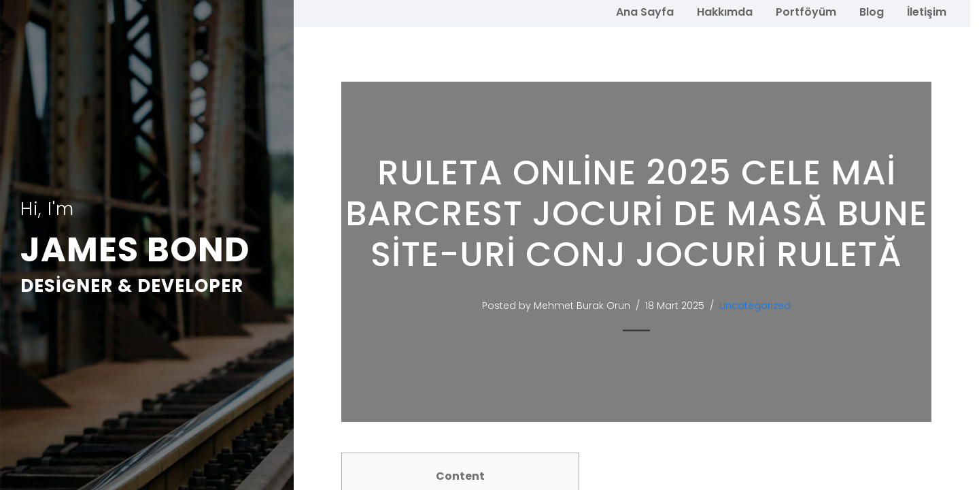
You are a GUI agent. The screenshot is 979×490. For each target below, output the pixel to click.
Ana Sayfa (645, 12)
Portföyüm (806, 12)
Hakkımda (725, 12)
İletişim (926, 12)
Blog (871, 12)
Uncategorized (761, 305)
